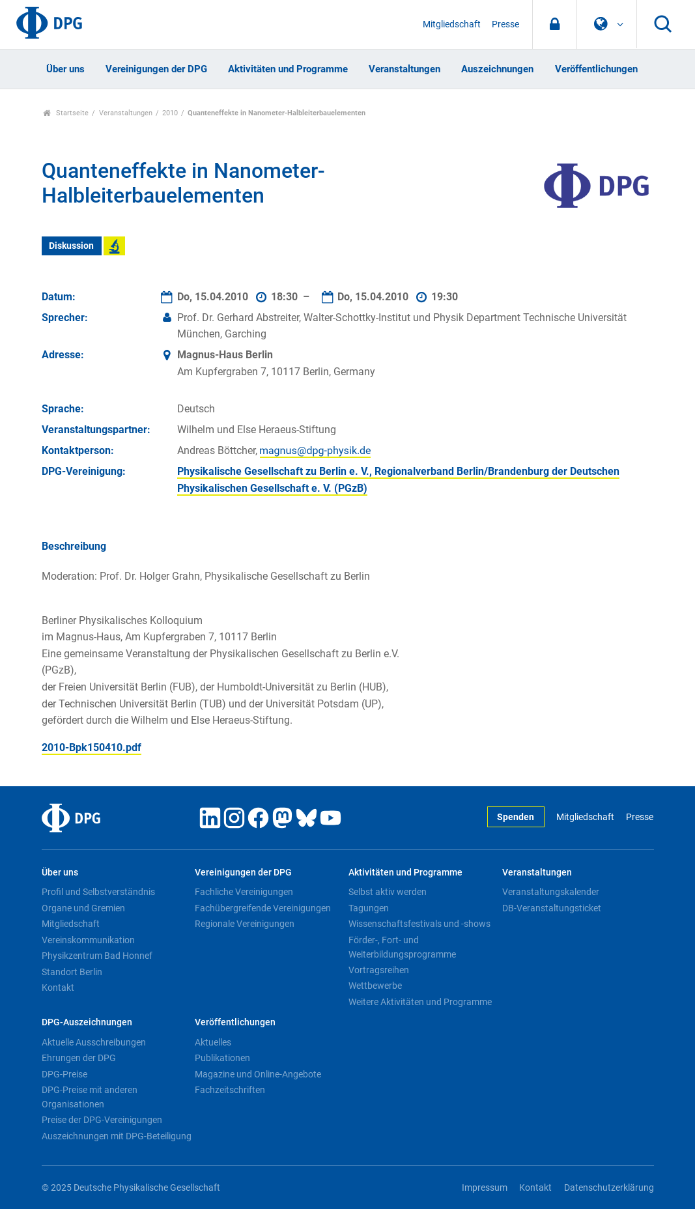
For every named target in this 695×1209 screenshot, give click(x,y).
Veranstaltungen (404, 69)
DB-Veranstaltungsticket (551, 908)
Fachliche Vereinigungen (244, 892)
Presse (505, 24)
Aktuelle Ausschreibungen (94, 1042)
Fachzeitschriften (230, 1090)
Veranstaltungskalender (550, 892)
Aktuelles (213, 1042)
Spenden (515, 817)
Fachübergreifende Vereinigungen (263, 908)
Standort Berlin (72, 972)
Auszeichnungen (497, 69)
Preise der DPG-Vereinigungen (102, 1120)
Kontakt (58, 987)
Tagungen (368, 908)
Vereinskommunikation (88, 940)
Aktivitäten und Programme (288, 69)
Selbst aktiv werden (387, 892)
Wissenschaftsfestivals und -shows (419, 923)
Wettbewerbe (375, 985)
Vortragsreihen (378, 970)
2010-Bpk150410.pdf (91, 747)
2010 (170, 113)
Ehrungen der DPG (79, 1058)
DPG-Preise (64, 1074)
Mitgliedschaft (452, 24)
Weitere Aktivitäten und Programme (420, 1002)
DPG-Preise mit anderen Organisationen (89, 1097)
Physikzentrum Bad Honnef (97, 955)
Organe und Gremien (83, 908)
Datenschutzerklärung (609, 1187)
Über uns (65, 69)
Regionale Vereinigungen (244, 923)
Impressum (484, 1187)
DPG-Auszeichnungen (87, 1022)
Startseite (66, 113)
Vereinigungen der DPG (156, 69)
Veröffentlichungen (596, 69)
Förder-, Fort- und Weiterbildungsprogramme (402, 947)
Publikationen (222, 1058)
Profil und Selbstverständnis (98, 892)
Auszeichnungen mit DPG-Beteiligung (116, 1136)
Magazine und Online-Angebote (258, 1074)
